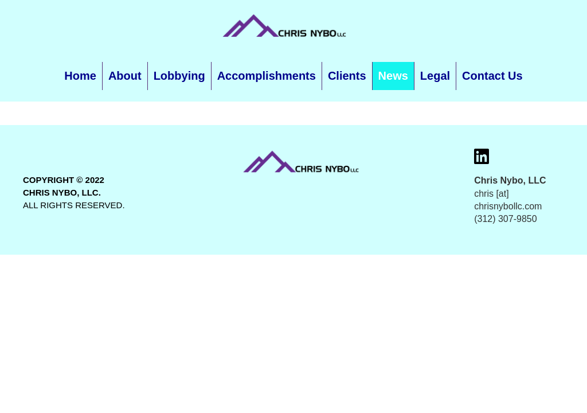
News (393, 75)
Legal (435, 75)
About (125, 75)
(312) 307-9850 (505, 219)
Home (80, 75)
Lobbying (179, 75)
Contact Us (492, 75)
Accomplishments (266, 75)
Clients (347, 75)
